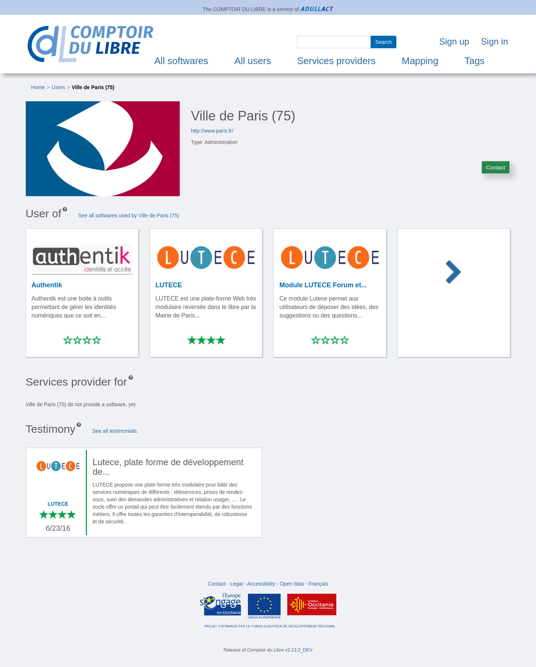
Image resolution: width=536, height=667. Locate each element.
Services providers (336, 61)
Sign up (454, 41)
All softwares (181, 61)
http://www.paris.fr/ (212, 131)
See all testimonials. (115, 431)
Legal (236, 584)
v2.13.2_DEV (298, 650)
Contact (495, 167)
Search (383, 42)
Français (318, 584)
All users (252, 61)
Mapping (420, 61)
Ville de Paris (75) (93, 87)
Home (38, 87)
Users (58, 87)
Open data (292, 584)
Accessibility (261, 584)
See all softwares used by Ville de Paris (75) (128, 215)
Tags (475, 61)
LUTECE (58, 504)
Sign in (494, 41)
